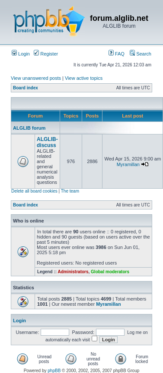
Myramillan (128, 164)
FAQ (117, 53)
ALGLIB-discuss (47, 142)
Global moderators (110, 271)
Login (21, 53)
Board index (25, 87)
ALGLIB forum (29, 128)
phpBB (54, 370)
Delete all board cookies (34, 191)
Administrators (73, 271)
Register (46, 53)
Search (140, 53)
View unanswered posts (36, 78)
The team (70, 191)
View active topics (83, 78)
